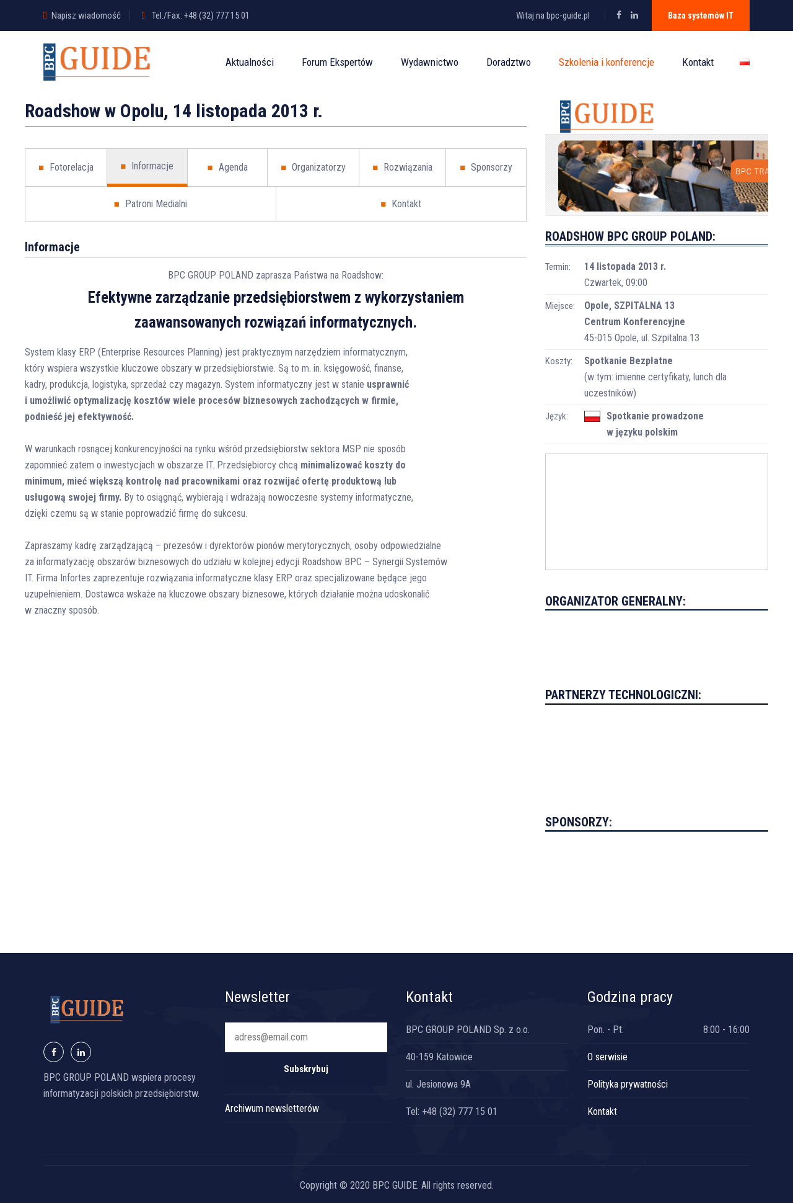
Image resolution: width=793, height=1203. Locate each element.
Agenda (227, 167)
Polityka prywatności (627, 1084)
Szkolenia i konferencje (606, 62)
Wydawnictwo (429, 62)
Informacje (146, 166)
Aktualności (250, 62)
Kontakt (698, 62)
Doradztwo (508, 62)
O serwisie (607, 1057)
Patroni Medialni (150, 204)
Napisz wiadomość (86, 15)
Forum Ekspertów (337, 62)
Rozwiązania (402, 167)
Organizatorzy (313, 167)
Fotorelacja (66, 167)
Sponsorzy (486, 167)
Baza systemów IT (701, 15)
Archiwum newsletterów (272, 1108)
